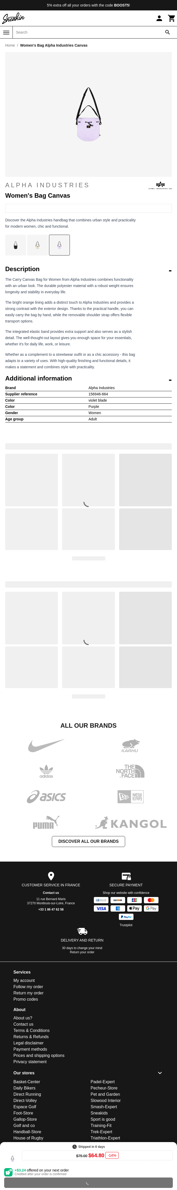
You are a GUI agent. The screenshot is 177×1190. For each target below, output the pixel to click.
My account (24, 980)
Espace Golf (25, 1107)
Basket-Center (27, 1082)
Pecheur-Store (104, 1088)
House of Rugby (29, 1138)
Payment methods (30, 1049)
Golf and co (24, 1125)
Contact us (51, 893)
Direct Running (27, 1094)
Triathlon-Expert (105, 1138)
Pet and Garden (105, 1094)
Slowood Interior (106, 1100)
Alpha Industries (88, 185)
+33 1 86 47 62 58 (51, 909)
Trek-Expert (101, 1132)
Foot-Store (23, 1113)
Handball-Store (27, 1132)
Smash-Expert (104, 1107)
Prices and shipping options (39, 1055)
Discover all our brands (88, 841)
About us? (23, 1018)
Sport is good (103, 1119)
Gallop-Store (25, 1119)
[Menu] (6, 32)
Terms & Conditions (32, 1030)
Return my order (29, 993)
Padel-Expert (103, 1082)
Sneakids (99, 1113)
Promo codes (26, 999)
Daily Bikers (24, 1088)
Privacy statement (30, 1062)
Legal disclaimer (29, 1043)
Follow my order (28, 987)
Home (10, 45)
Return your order (82, 952)
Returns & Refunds (31, 1037)
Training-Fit (101, 1125)
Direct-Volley (25, 1100)
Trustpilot (126, 925)
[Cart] (172, 18)
